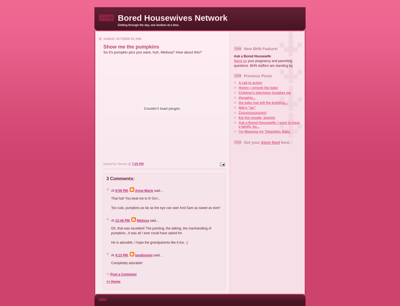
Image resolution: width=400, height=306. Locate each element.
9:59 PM (121, 191)
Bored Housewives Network (173, 17)
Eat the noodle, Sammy (257, 118)
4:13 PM (121, 255)
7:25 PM (138, 163)
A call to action (250, 83)
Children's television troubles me (265, 93)
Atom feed (270, 142)
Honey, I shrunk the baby (258, 88)
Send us (240, 61)
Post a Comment (123, 274)
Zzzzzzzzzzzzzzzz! (253, 113)
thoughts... (247, 98)
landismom (143, 255)
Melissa (143, 221)
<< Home (113, 282)
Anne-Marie (144, 191)
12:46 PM (122, 221)
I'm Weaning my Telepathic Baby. (265, 132)
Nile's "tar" (247, 108)
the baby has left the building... (263, 103)
